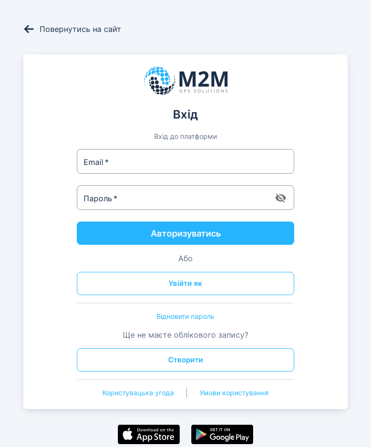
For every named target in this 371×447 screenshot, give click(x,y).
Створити (185, 359)
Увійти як (185, 283)
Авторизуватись (186, 233)
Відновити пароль (185, 316)
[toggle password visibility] (280, 198)
